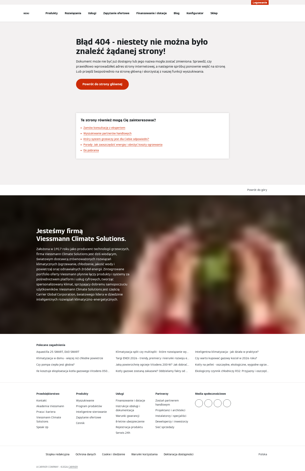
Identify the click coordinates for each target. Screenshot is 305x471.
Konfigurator (195, 13)
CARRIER (73, 466)
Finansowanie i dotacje (151, 13)
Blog (177, 13)
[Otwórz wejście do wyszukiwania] (267, 13)
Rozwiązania (73, 13)
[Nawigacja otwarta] (26, 13)
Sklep (214, 13)
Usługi (92, 13)
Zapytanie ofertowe (116, 13)
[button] (258, 190)
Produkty (52, 13)
